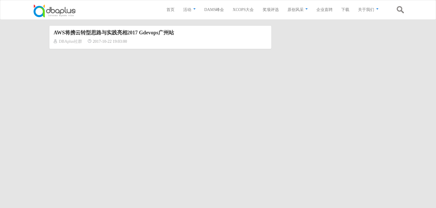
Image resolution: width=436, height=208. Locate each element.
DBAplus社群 (70, 41)
